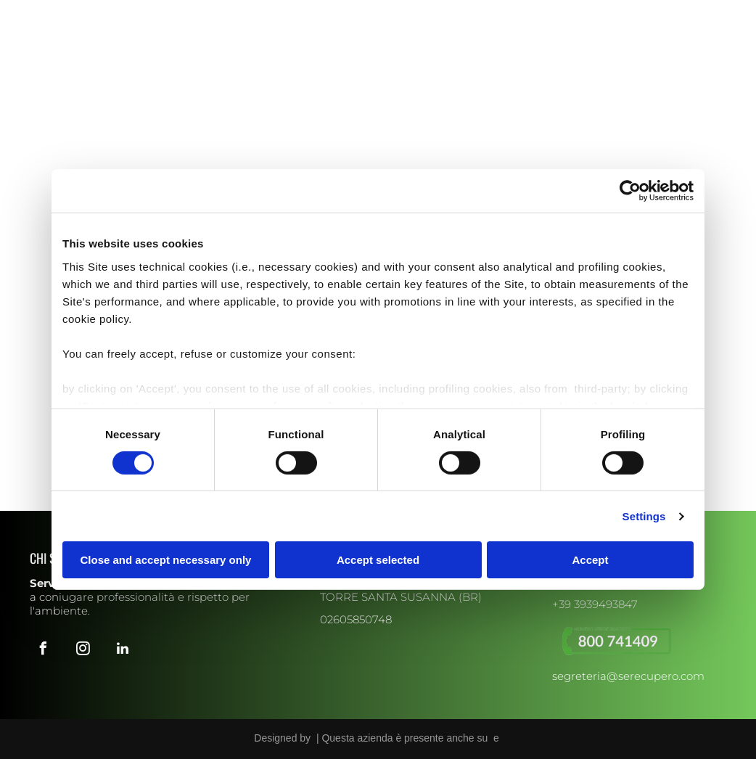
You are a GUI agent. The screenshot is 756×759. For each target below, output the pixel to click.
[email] (96, 13)
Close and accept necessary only (166, 560)
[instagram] (56, 13)
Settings (644, 516)
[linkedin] (76, 13)
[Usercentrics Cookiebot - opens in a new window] (630, 191)
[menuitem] (214, 70)
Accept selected (378, 560)
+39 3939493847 (595, 604)
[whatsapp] (115, 13)
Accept (590, 560)
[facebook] (37, 13)
